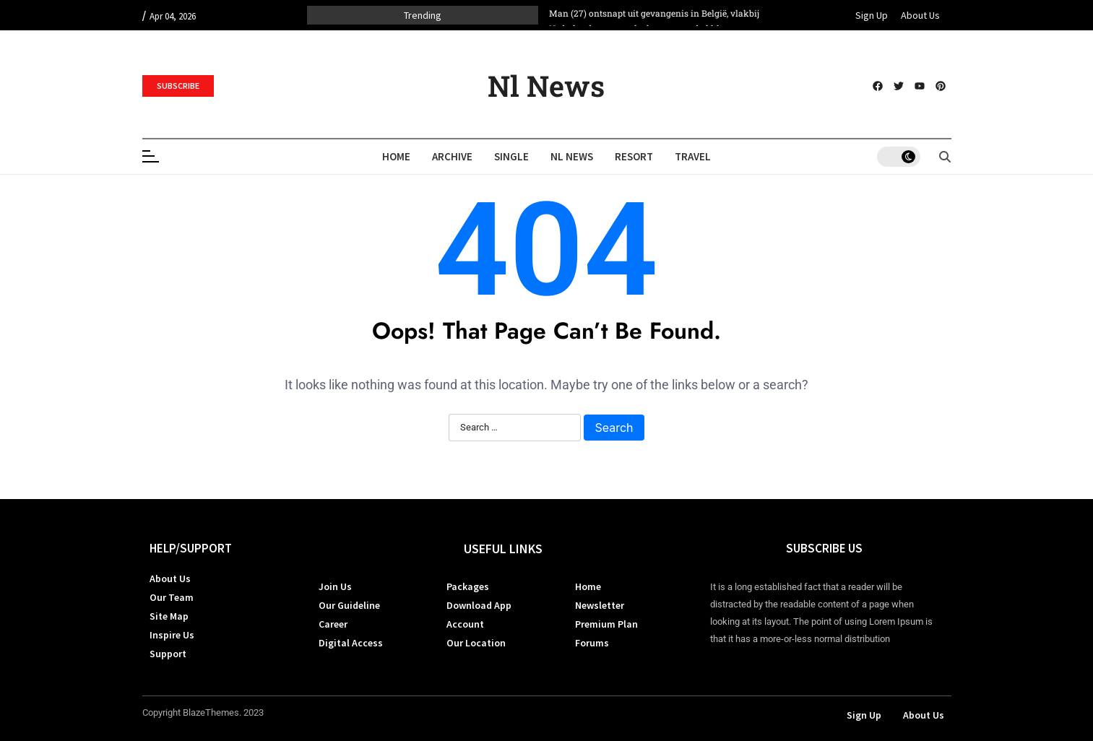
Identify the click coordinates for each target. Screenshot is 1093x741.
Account (465, 624)
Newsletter (599, 605)
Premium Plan (606, 624)
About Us (920, 15)
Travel (693, 156)
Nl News (546, 85)
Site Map (169, 616)
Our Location (476, 642)
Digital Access (351, 642)
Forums (592, 642)
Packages (467, 586)
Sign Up (871, 15)
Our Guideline (349, 605)
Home (396, 156)
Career (333, 624)
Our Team (172, 597)
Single (511, 156)
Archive (452, 156)
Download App (478, 605)
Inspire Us (172, 634)
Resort (634, 156)
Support (168, 653)
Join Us (335, 586)
